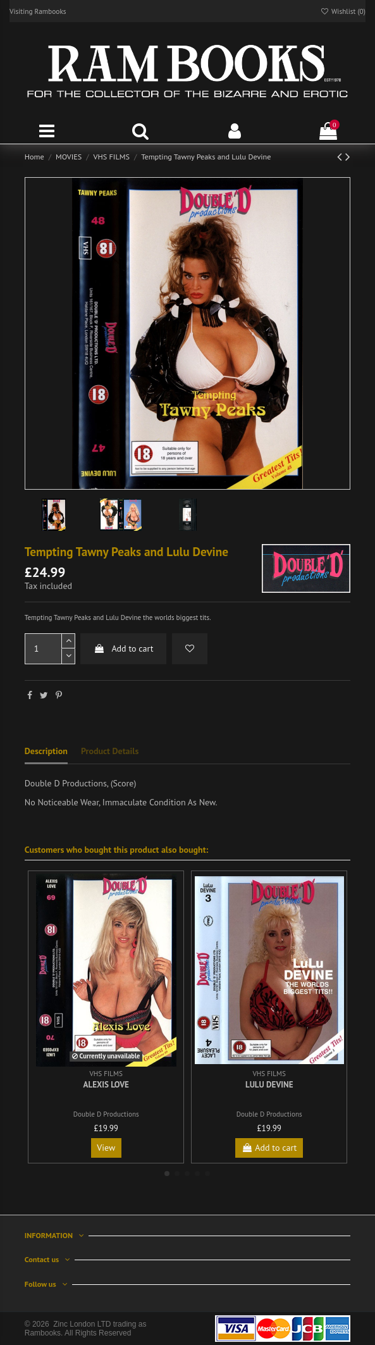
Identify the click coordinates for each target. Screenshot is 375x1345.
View (106, 1147)
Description (46, 751)
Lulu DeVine (269, 1084)
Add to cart (123, 648)
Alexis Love (106, 1084)
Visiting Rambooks (37, 11)
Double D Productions (106, 1114)
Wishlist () (343, 11)
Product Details (109, 751)
